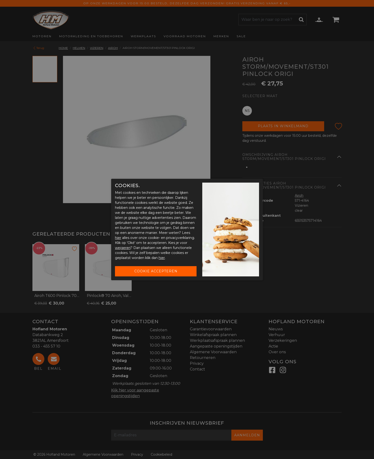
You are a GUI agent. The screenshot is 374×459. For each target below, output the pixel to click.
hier (118, 238)
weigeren (122, 248)
